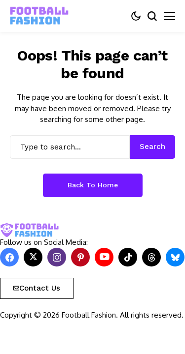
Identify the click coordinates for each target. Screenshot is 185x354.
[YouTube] (104, 257)
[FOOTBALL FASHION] (39, 16)
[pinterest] (80, 257)
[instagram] (56, 257)
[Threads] (151, 257)
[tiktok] (127, 257)
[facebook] (9, 257)
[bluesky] (175, 257)
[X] (33, 257)
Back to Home (93, 185)
